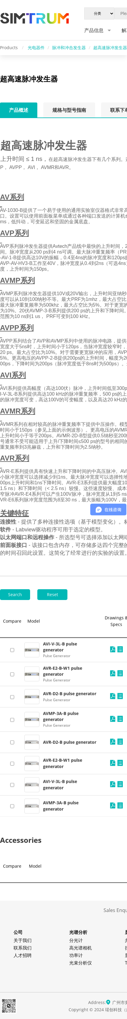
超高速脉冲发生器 (110, 47)
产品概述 (18, 110)
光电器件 (36, 47)
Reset (52, 594)
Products (9, 47)
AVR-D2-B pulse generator (69, 947)
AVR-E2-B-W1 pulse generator (62, 968)
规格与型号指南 (69, 110)
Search (15, 594)
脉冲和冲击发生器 (69, 47)
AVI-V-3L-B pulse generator (60, 990)
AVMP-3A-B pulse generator (61, 921)
